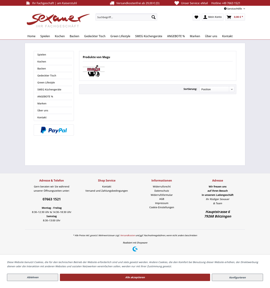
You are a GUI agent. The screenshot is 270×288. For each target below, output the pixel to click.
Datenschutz (161, 190)
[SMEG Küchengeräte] (149, 36)
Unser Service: (207, 3)
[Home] (31, 36)
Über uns (42, 110)
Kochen (41, 61)
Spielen (41, 54)
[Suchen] (153, 17)
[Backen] (74, 36)
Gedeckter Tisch (46, 75)
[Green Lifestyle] (120, 36)
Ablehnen (32, 277)
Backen (41, 68)
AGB (161, 199)
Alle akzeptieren (135, 277)
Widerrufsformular (162, 195)
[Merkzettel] (196, 17)
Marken (41, 103)
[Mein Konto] (213, 17)
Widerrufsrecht (162, 186)
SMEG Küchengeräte (49, 89)
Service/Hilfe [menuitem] (233, 8)
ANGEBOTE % (45, 96)
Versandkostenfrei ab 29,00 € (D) (134, 3)
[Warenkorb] (235, 17)
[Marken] (195, 36)
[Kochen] (59, 36)
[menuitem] (126, 17)
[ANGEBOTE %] (176, 36)
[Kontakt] (227, 36)
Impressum (161, 203)
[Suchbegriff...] (126, 17)
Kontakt (41, 117)
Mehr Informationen (184, 266)
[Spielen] (45, 36)
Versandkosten (127, 235)
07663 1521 (52, 199)
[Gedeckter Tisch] (95, 36)
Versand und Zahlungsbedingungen (106, 190)
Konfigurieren (237, 277)
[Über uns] (211, 36)
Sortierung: (190, 89)
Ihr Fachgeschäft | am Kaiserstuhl (51, 3)
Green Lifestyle (46, 82)
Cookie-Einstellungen (161, 207)
